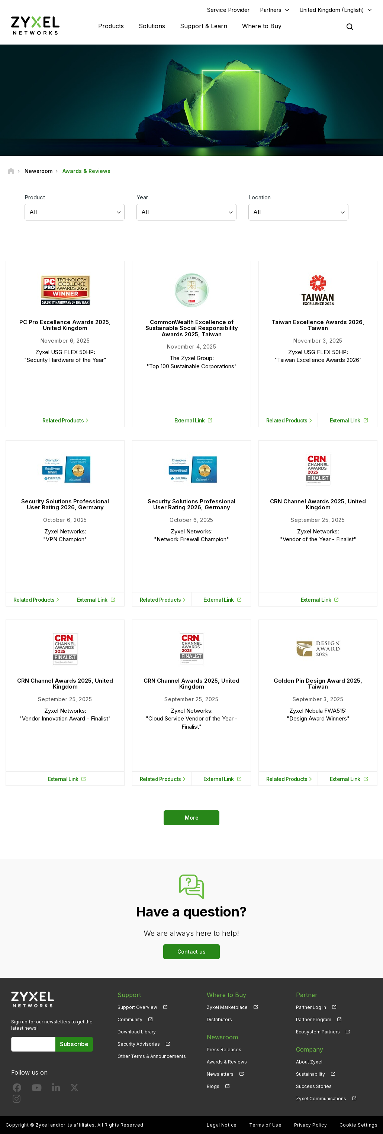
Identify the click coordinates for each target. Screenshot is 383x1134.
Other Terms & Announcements (152, 1056)
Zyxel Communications (321, 1098)
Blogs (213, 1086)
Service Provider (228, 9)
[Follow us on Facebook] (17, 1089)
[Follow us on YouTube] (37, 1089)
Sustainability (310, 1074)
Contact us (191, 951)
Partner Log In (311, 1007)
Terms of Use (265, 1125)
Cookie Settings (358, 1125)
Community (130, 1019)
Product (35, 197)
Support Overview (137, 1007)
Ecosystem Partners (318, 1032)
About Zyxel (309, 1062)
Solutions (152, 26)
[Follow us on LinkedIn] (56, 1089)
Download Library (137, 1032)
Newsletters (220, 1074)
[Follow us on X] (74, 1089)
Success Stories (314, 1086)
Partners (270, 9)
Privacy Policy (310, 1125)
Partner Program (313, 1019)
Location (259, 197)
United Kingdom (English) (331, 9)
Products (111, 26)
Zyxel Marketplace (227, 1007)
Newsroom (222, 1037)
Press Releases (224, 1049)
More (192, 817)
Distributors (219, 1019)
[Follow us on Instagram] (16, 1100)
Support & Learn (203, 26)
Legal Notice (222, 1125)
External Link (189, 420)
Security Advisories (139, 1044)
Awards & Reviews (227, 1062)
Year (142, 197)
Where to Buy (261, 26)
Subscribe (74, 1044)
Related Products (63, 420)
